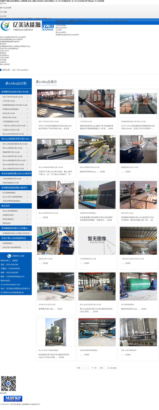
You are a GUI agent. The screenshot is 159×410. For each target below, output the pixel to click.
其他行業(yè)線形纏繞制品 (9, 48)
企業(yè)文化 (4, 51)
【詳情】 (111, 129)
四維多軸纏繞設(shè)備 (11, 183)
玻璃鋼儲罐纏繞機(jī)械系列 (9, 42)
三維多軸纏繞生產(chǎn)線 (12, 179)
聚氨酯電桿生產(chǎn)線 (11, 152)
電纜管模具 (7, 223)
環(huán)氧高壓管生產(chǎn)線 (13, 164)
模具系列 (3, 44)
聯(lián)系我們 (5, 64)
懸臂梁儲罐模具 (8, 219)
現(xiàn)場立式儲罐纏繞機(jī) (13, 197)
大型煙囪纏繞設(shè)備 (11, 121)
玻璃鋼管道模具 (8, 215)
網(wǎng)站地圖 (5, 8)
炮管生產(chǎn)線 (9, 113)
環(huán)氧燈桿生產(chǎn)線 (12, 156)
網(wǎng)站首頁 (61, 28)
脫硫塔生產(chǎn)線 (9, 117)
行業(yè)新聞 (4, 58)
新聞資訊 (3, 53)
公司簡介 (59, 30)
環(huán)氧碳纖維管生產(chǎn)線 (14, 160)
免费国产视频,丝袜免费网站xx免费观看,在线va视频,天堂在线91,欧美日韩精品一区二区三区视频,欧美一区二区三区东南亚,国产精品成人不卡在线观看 (52, 1)
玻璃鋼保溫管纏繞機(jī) (11, 109)
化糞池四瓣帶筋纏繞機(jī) (12, 201)
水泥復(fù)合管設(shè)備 (11, 130)
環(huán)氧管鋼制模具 (10, 211)
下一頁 (94, 368)
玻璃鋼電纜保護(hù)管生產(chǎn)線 (15, 105)
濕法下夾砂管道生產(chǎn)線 (13, 97)
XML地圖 (3, 12)
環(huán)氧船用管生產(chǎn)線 (13, 169)
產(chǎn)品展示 (61, 32)
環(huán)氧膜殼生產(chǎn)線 (12, 148)
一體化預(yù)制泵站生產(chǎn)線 (14, 126)
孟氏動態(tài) (4, 55)
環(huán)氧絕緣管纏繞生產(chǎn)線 (15, 144)
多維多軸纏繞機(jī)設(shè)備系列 (11, 39)
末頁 (101, 368)
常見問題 (3, 60)
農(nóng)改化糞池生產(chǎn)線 (13, 134)
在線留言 (3, 62)
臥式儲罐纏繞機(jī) (9, 193)
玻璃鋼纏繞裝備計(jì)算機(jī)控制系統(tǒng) (15, 46)
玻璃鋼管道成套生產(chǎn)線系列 (67, 35)
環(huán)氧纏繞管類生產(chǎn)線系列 (13, 37)
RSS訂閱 (3, 16)
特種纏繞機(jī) (8, 243)
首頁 (13, 70)
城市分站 (3, 3)
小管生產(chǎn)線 (9, 101)
